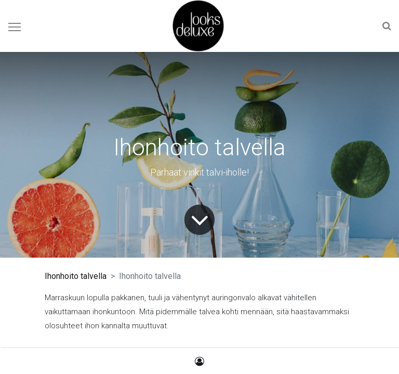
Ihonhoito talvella (76, 276)
